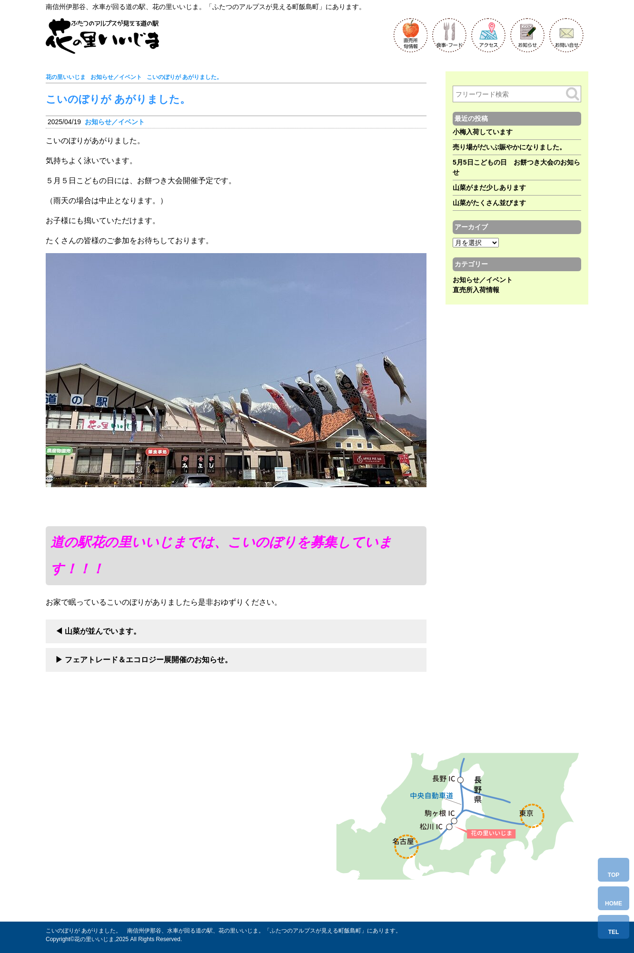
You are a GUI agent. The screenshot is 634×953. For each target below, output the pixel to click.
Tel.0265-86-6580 (127, 864)
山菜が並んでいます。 (103, 631)
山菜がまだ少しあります (489, 187)
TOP (613, 875)
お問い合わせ (119, 883)
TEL (613, 932)
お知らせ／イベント (115, 122)
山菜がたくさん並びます (489, 202)
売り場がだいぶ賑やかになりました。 (509, 147)
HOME (613, 903)
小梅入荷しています (483, 132)
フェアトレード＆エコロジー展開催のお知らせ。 (148, 660)
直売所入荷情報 (476, 290)
